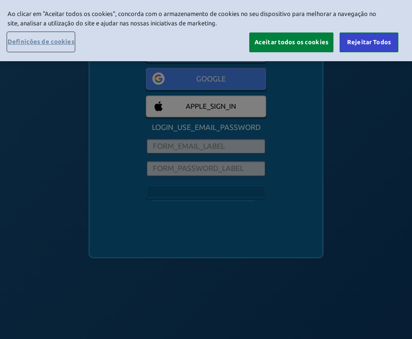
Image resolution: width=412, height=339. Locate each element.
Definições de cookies (41, 41)
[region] (206, 30)
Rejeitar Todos (369, 42)
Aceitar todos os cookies (291, 42)
